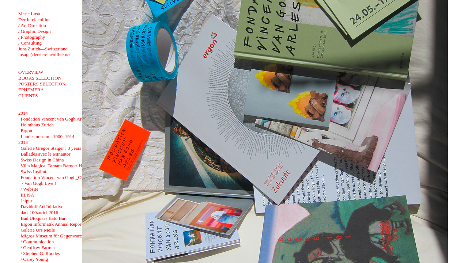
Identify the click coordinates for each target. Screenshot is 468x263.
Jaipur (27, 200)
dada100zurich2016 (39, 212)
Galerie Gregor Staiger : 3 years (51, 148)
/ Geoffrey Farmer (38, 247)
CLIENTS (28, 95)
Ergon (27, 130)
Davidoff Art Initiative (42, 206)
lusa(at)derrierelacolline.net (44, 54)
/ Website (29, 189)
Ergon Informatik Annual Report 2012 (57, 224)
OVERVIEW (30, 72)
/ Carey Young (34, 259)
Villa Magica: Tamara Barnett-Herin (54, 165)
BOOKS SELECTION (39, 78)
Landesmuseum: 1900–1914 (48, 136)
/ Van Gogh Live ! (38, 183)
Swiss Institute (35, 171)
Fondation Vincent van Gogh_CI (52, 177)
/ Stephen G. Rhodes (40, 253)
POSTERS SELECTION (42, 84)
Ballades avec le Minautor (46, 154)
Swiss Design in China (42, 160)
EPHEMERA (31, 89)
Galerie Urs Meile (38, 230)
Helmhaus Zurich (37, 124)
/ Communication (37, 241)
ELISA (27, 195)
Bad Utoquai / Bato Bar (43, 218)
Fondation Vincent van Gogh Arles (54, 119)
